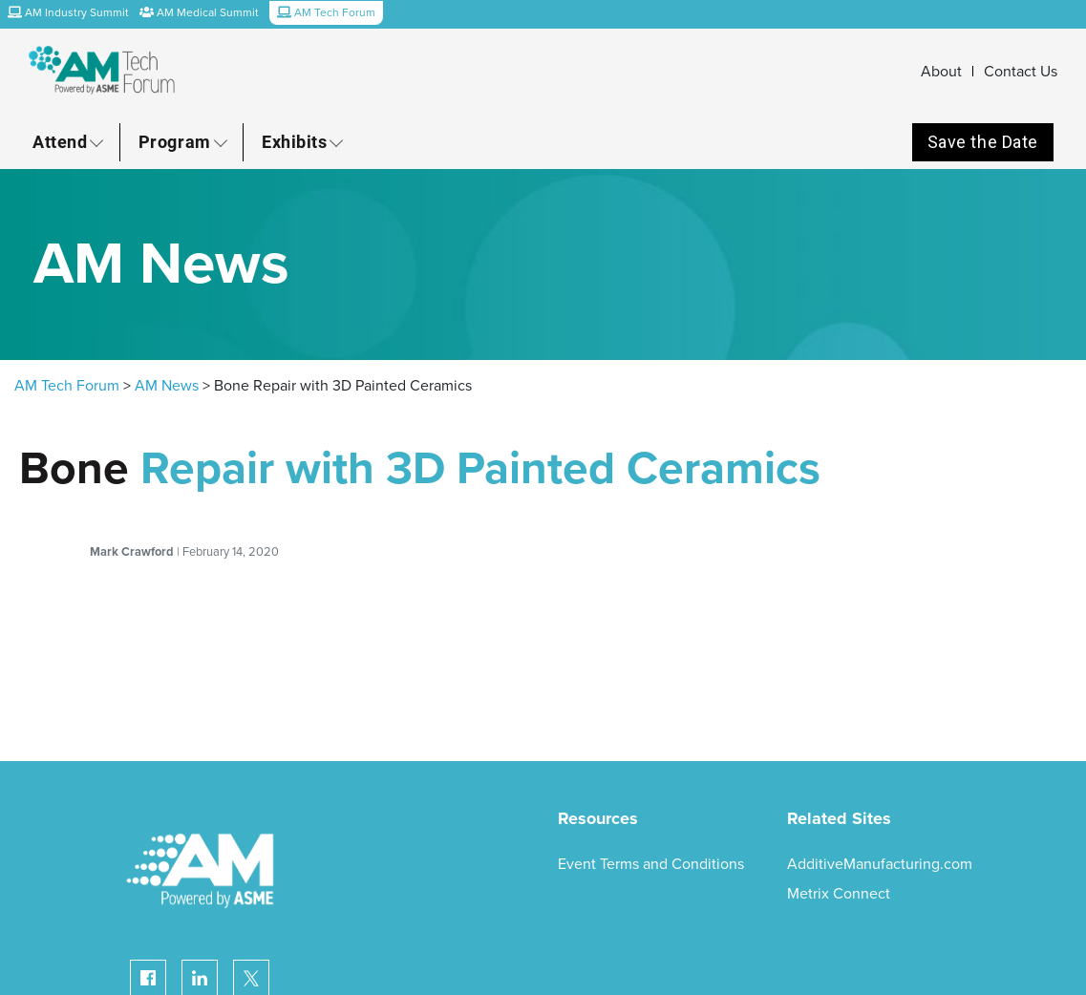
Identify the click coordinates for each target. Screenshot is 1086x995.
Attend (59, 141)
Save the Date (982, 142)
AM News (167, 385)
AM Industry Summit (68, 12)
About (941, 71)
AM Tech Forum (66, 385)
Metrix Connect (838, 893)
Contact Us (1020, 71)
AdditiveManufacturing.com (879, 864)
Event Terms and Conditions (651, 864)
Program (174, 141)
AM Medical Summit (199, 12)
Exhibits (294, 141)
